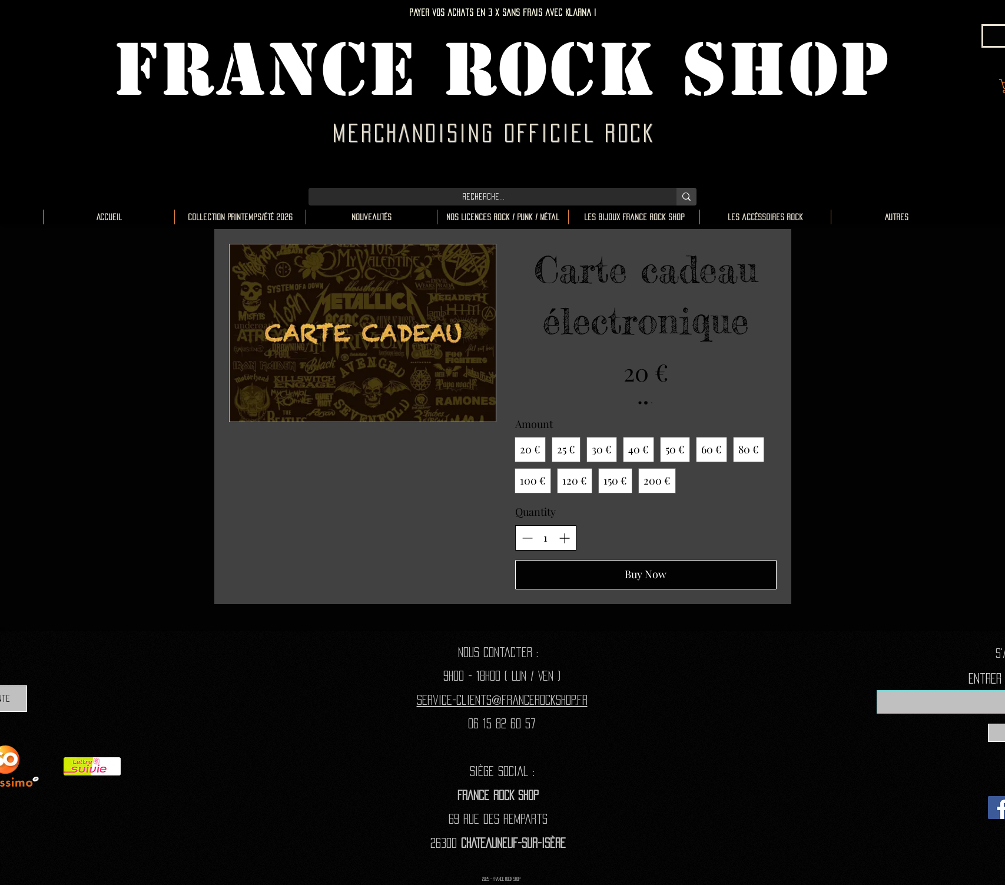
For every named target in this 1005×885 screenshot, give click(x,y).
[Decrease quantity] (527, 538)
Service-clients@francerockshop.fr (502, 700)
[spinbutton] (545, 538)
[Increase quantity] (564, 538)
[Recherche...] (484, 196)
